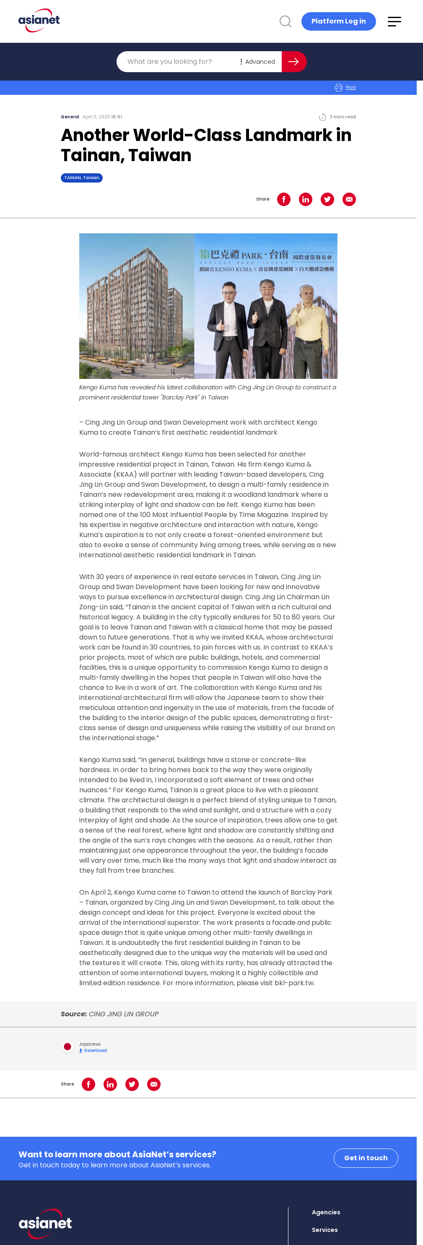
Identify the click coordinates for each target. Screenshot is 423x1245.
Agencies (326, 1212)
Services (325, 1230)
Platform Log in (338, 21)
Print (345, 87)
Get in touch (366, 1158)
